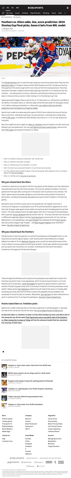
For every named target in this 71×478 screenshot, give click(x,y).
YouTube (28, 439)
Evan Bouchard (37, 217)
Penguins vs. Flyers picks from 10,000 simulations (25, 404)
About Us (28, 419)
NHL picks (11, 118)
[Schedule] (25, 13)
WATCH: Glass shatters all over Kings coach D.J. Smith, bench (29, 373)
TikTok (27, 441)
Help (3, 439)
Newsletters (52, 441)
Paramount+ (29, 426)
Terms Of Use (52, 419)
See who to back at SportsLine (18, 225)
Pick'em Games (7, 419)
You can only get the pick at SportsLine (48, 311)
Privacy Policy (52, 421)
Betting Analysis (7, 426)
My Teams (51, 444)
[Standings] (46, 13)
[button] (65, 13)
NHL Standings (17, 17)
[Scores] (17, 13)
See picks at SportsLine (28, 176)
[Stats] (60, 13)
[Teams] (53, 13)
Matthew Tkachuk (28, 241)
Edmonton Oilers (7, 85)
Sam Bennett (46, 294)
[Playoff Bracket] (35, 13)
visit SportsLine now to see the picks (43, 127)
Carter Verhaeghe (28, 284)
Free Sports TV (7, 424)
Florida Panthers (11, 83)
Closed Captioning (54, 429)
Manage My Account (54, 439)
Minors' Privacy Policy (55, 424)
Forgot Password (53, 446)
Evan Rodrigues (23, 289)
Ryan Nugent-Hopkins (43, 223)
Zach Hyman (61, 220)
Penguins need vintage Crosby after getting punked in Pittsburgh (30, 381)
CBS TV (27, 429)
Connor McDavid (19, 215)
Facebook (28, 446)
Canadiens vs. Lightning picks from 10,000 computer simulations (30, 389)
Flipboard (28, 454)
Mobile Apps (6, 431)
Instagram (28, 444)
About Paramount (31, 424)
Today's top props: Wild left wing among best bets (25, 397)
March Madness (7, 429)
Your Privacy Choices (55, 426)
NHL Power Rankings (6, 17)
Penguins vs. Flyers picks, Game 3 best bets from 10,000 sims (29, 365)
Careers (27, 421)
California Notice (53, 431)
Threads (28, 451)
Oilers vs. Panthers (35, 125)
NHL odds (9, 130)
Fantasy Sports (7, 421)
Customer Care (7, 441)
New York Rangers (17, 173)
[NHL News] (9, 13)
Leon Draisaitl (34, 220)
